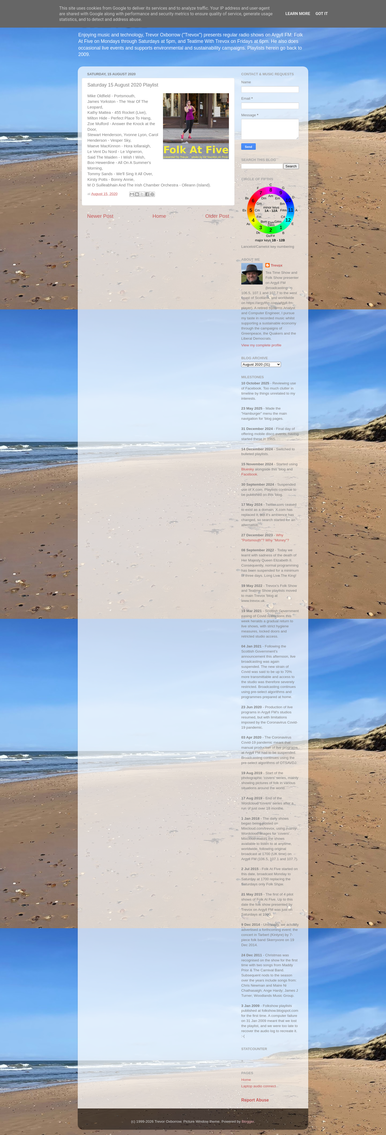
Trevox (277, 265)
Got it (322, 13)
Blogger (248, 1121)
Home (159, 216)
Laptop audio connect (258, 1086)
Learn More (297, 13)
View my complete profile (261, 345)
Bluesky (247, 469)
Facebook (249, 474)
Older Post (217, 216)
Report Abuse (255, 1100)
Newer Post (100, 216)
